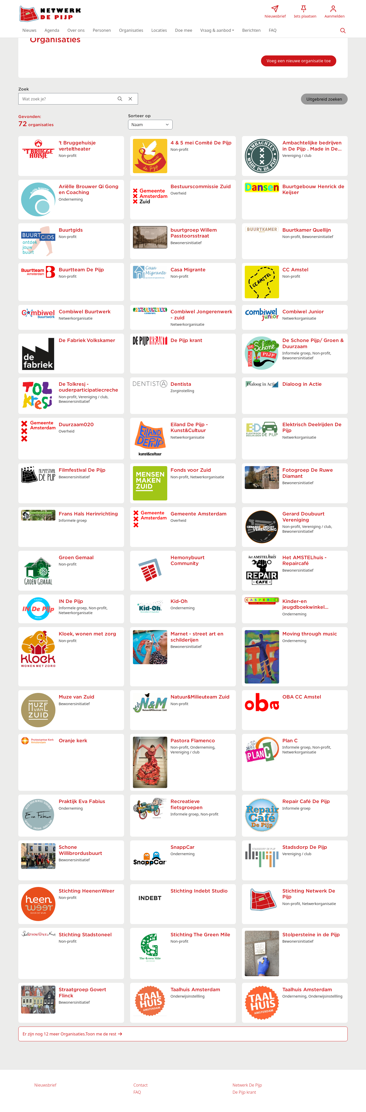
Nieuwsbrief (45, 1085)
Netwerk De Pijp (247, 1085)
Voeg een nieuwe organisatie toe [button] (299, 61)
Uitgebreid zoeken (324, 99)
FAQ (137, 1092)
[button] (29, 30)
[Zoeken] (343, 30)
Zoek (23, 89)
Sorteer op (139, 116)
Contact (140, 1085)
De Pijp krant (244, 1092)
